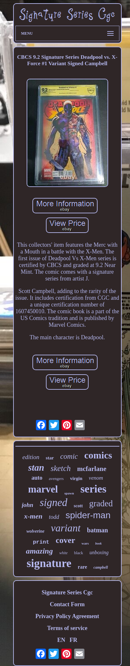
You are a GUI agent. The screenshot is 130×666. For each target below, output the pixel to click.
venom (96, 478)
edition (30, 457)
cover (65, 540)
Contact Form (67, 604)
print (41, 542)
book (98, 543)
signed (53, 502)
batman (97, 530)
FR (73, 640)
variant (65, 528)
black (78, 552)
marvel (43, 489)
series (93, 489)
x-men (33, 516)
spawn (69, 493)
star (50, 457)
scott (78, 505)
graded (101, 503)
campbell (100, 567)
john (27, 505)
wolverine (35, 531)
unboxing (99, 552)
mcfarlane (91, 469)
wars (85, 543)
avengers (56, 478)
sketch (61, 468)
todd (54, 517)
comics (98, 455)
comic (69, 456)
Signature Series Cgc (67, 592)
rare (82, 567)
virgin (76, 478)
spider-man (87, 515)
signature (49, 563)
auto (36, 478)
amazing (39, 551)
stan (36, 467)
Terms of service (67, 628)
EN (61, 640)
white (63, 553)
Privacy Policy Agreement (67, 616)
